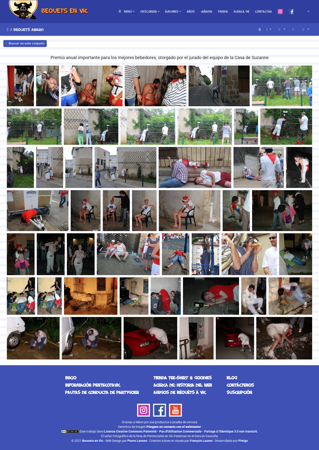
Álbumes (171, 11)
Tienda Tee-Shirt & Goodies (183, 377)
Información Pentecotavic (92, 385)
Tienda (223, 11)
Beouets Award (29, 29)
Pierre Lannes (137, 440)
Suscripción (239, 392)
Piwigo (243, 440)
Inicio (7, 29)
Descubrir (148, 11)
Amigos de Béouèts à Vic (180, 392)
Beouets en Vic (92, 440)
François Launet (201, 440)
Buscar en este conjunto (25, 43)
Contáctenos (240, 385)
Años (191, 11)
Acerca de (241, 11)
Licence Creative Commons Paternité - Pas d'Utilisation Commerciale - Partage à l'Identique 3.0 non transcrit (180, 431)
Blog (232, 377)
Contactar (263, 11)
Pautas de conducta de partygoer (102, 392)
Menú (128, 11)
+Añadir (206, 11)
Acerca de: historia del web (183, 385)
